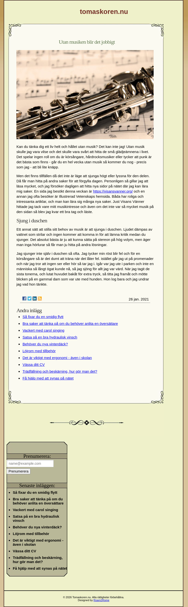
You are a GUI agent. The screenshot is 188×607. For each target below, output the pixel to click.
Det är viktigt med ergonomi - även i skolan (57, 358)
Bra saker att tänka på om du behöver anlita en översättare (70, 323)
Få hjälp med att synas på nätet (47, 378)
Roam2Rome (101, 600)
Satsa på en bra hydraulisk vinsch (49, 337)
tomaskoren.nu (104, 11)
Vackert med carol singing (43, 330)
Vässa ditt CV (33, 364)
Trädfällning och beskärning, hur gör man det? (59, 371)
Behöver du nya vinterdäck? (45, 344)
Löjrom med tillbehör (39, 351)
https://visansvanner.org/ (113, 191)
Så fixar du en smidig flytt (42, 317)
